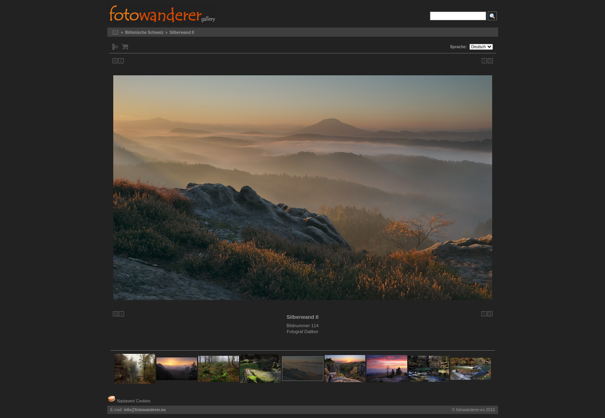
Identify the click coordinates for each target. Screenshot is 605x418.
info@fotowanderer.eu (145, 410)
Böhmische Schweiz (144, 32)
